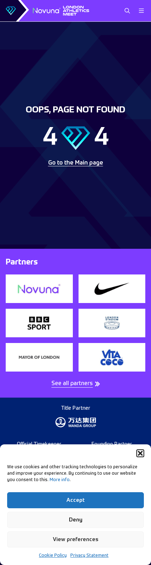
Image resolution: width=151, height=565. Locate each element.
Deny (75, 520)
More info (60, 480)
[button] (140, 453)
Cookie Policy (53, 556)
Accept (75, 500)
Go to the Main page (75, 163)
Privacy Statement (89, 556)
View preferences (76, 539)
